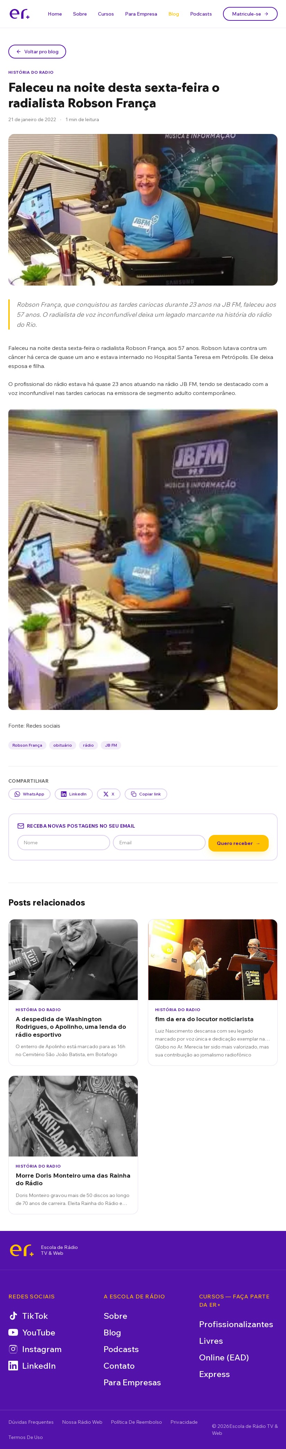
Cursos (106, 14)
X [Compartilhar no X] (108, 794)
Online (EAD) (224, 1357)
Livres (211, 1340)
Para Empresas (132, 1382)
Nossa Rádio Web (82, 1422)
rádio (88, 745)
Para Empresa (141, 14)
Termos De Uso (25, 1437)
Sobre (80, 14)
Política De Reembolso (136, 1422)
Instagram (35, 1349)
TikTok (28, 1316)
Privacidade (184, 1422)
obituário (62, 745)
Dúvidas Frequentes (31, 1422)
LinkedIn (32, 1365)
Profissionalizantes (236, 1324)
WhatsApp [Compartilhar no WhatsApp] (29, 794)
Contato (119, 1365)
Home (55, 14)
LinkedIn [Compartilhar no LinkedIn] (74, 794)
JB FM (111, 745)
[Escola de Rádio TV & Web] (21, 1250)
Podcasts (201, 14)
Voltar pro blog (37, 51)
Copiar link (146, 794)
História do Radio (30, 72)
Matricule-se (250, 14)
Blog (173, 14)
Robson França (27, 745)
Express (214, 1374)
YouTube (31, 1332)
